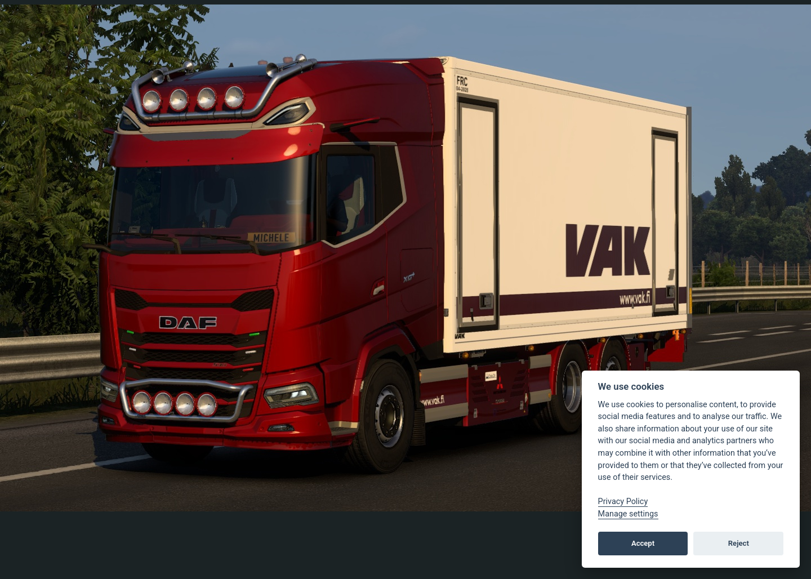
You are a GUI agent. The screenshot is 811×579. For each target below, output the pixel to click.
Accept (642, 543)
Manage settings (628, 514)
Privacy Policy (623, 501)
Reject (738, 543)
